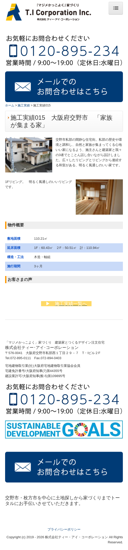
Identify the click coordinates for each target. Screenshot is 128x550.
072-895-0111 (20, 358)
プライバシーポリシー (64, 529)
